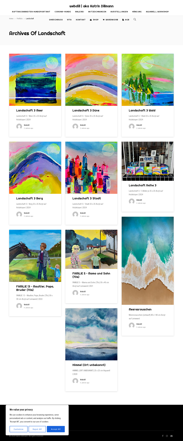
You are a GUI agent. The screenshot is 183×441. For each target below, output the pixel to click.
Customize (18, 429)
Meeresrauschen (140, 309)
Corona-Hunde (63, 12)
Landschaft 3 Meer (29, 110)
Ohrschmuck (56, 20)
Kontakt (81, 20)
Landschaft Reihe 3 (142, 185)
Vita (69, 20)
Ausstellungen (119, 12)
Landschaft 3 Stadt (86, 198)
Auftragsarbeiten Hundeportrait (31, 12)
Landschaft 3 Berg (29, 198)
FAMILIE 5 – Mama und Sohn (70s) (91, 275)
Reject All (37, 429)
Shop (94, 20)
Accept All (56, 429)
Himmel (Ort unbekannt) (88, 365)
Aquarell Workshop (157, 12)
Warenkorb (110, 20)
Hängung (137, 12)
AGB (125, 20)
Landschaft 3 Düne (85, 110)
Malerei (79, 12)
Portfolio (19, 19)
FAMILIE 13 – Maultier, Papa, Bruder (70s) (35, 288)
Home (11, 19)
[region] (37, 420)
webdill (26, 125)
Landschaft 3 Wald (142, 110)
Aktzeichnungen (97, 12)
